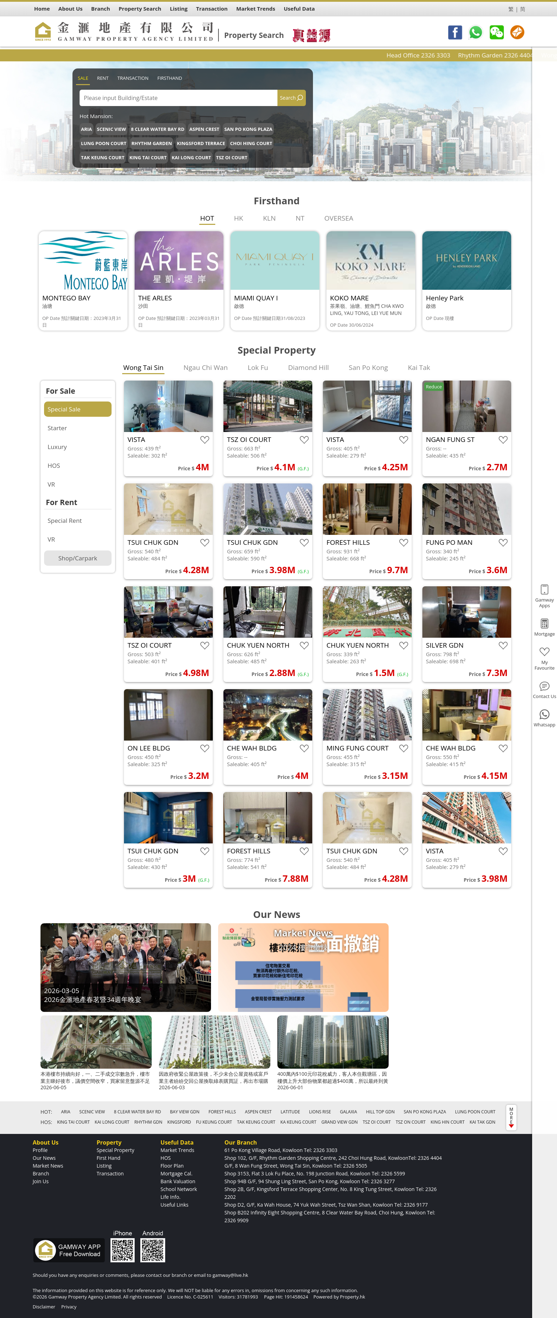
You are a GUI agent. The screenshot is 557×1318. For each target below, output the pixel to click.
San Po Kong (368, 367)
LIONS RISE (320, 1112)
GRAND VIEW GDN (339, 1122)
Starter (57, 428)
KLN (269, 218)
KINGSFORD (179, 1122)
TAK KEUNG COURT (102, 157)
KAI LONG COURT (191, 157)
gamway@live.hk (230, 1275)
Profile (40, 1150)
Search (288, 97)
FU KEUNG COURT (214, 1122)
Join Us (41, 1181)
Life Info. (170, 1197)
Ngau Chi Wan (205, 367)
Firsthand (169, 78)
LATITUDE (290, 1112)
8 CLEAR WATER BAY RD (157, 129)
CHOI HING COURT (251, 143)
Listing (104, 1165)
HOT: (46, 1111)
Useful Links (175, 1204)
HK (238, 218)
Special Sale (64, 409)
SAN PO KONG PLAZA (248, 129)
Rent (102, 78)
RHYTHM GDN (148, 1122)
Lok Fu (258, 367)
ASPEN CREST (204, 129)
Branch (41, 1173)
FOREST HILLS (222, 1112)
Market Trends (177, 1150)
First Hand (108, 1157)
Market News (48, 1165)
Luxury (57, 447)
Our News (44, 1157)
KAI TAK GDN (483, 1122)
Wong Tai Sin (143, 367)
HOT (207, 218)
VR (51, 484)
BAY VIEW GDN (185, 1112)
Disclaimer (44, 1306)
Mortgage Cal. (177, 1173)
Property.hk (352, 1297)
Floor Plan (172, 1165)
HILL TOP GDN (380, 1112)
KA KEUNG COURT (298, 1122)
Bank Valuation (178, 1181)
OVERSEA (338, 218)
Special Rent (65, 520)
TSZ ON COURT (411, 1122)
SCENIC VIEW (111, 129)
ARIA (86, 129)
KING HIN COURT (448, 1122)
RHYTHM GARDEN (151, 143)
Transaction (133, 78)
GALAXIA (348, 1112)
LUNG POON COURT (103, 143)
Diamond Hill (308, 367)
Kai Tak (419, 367)
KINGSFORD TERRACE (201, 143)
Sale (83, 78)
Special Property (115, 1150)
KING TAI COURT (148, 157)
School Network (179, 1189)
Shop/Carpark (77, 558)
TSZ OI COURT (231, 157)
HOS (54, 465)
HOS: (46, 1122)
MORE (511, 1117)
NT (300, 218)
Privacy (68, 1306)
